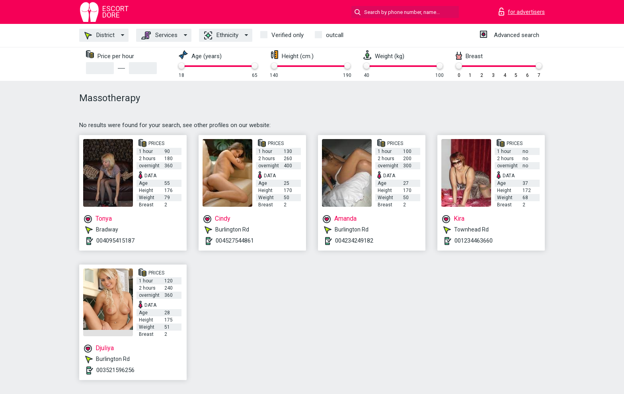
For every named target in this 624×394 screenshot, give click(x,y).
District (99, 35)
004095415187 (115, 240)
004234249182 (354, 240)
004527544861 (235, 240)
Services (159, 35)
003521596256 (115, 370)
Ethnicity (221, 35)
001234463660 (473, 240)
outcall (334, 35)
